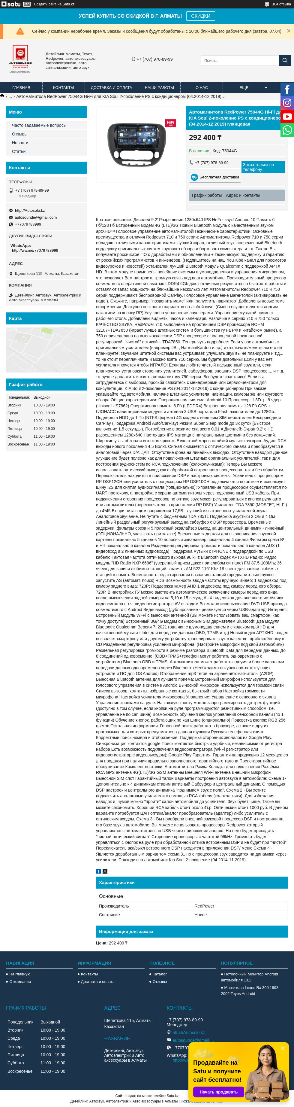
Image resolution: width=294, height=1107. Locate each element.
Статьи (19, 151)
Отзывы (19, 134)
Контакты (63, 87)
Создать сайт (45, 4)
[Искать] (285, 60)
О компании (20, 981)
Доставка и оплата (111, 87)
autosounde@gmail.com (36, 217)
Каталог (160, 974)
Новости (20, 142)
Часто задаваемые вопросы (39, 125)
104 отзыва (281, 4)
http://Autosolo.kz (30, 210)
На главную (19, 974)
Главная (21, 87)
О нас (202, 87)
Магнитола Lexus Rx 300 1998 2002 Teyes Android (250, 990)
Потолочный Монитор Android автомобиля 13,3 (249, 977)
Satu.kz (172, 1096)
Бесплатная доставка (219, 177)
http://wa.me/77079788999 (35, 250)
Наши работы (159, 87)
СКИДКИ (200, 16)
